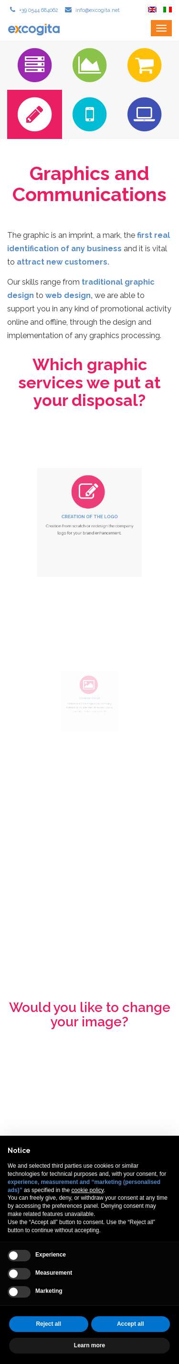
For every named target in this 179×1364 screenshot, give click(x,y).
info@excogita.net (97, 10)
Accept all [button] (130, 1324)
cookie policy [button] (87, 1190)
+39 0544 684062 (38, 10)
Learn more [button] (89, 1345)
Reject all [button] (48, 1324)
